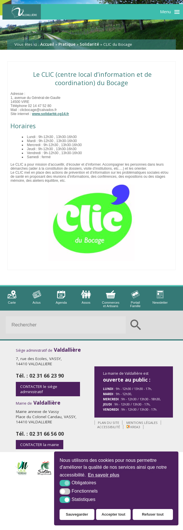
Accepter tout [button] (113, 514)
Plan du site (108, 422)
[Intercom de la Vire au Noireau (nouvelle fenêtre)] (21, 473)
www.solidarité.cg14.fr (50, 114)
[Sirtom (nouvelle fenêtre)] (44, 473)
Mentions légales (142, 422)
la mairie (39, 444)
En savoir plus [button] (103, 474)
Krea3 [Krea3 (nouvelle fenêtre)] (133, 427)
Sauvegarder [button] (77, 514)
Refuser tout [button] (152, 514)
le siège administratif (38, 389)
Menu (165, 11)
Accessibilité (108, 427)
